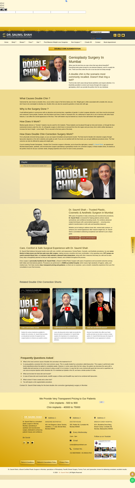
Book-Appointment (110, 42)
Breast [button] (22, 42)
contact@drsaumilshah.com (78, 444)
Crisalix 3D (88, 42)
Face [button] (30, 42)
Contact (97, 42)
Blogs (90, 31)
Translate (96, 38)
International (70, 31)
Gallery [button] (42, 31)
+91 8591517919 (86, 453)
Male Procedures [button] (15, 31)
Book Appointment (88, 238)
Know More (74, 238)
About (6, 30)
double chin (77, 146)
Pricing (50, 31)
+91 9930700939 (75, 453)
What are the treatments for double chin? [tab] (34, 166)
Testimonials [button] (59, 31)
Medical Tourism (81, 31)
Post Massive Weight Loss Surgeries (56, 42)
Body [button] (13, 42)
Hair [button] (38, 42)
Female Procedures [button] (30, 31)
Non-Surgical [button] (75, 42)
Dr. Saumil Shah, (98, 144)
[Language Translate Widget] (100, 32)
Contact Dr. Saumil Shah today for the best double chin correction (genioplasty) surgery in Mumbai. (54, 385)
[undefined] (4, 9)
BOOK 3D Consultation (133, 246)
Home (7, 41)
